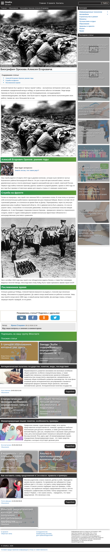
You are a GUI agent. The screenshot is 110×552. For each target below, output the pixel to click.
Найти (105, 3)
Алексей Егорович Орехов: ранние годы (20, 78)
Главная (42, 3)
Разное (82, 28)
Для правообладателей (44, 535)
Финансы (82, 19)
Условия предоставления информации (14, 550)
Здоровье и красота (86, 26)
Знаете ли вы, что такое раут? (27, 170)
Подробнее (70, 392)
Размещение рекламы (44, 534)
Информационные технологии (90, 12)
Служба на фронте (12, 80)
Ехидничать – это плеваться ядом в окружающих (12, 456)
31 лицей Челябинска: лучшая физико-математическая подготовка (54, 403)
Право (81, 31)
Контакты (60, 3)
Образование (5, 358)
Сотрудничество (41, 532)
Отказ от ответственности (38, 550)
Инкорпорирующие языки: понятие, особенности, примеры (29, 421)
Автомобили (84, 14)
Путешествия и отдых (87, 21)
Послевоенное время (13, 83)
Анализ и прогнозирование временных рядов (51, 456)
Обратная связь (6, 534)
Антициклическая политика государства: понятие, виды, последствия (35, 367)
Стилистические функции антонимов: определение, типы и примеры (14, 403)
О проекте (51, 3)
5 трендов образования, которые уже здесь (16, 346)
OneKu (8, 2)
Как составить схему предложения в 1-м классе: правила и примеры (34, 476)
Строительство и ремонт (88, 17)
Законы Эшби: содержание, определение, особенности (49, 349)
